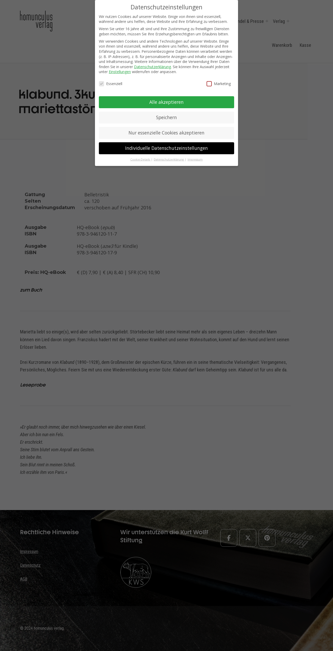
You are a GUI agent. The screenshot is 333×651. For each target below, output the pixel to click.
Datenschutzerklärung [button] (169, 159)
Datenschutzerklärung (152, 66)
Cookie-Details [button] (140, 159)
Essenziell (110, 83)
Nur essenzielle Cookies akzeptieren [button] (166, 133)
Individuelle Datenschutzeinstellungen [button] (166, 148)
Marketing (219, 83)
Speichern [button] (166, 117)
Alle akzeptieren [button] (166, 102)
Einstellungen (120, 71)
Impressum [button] (195, 159)
